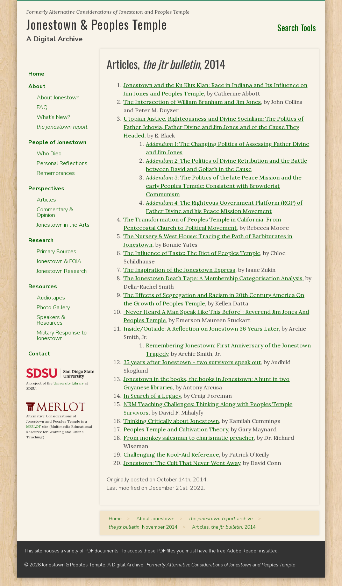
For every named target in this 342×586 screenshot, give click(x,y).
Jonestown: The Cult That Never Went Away (181, 462)
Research (41, 240)
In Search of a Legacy (152, 395)
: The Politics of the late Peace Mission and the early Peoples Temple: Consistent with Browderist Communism (223, 186)
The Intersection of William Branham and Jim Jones (192, 101)
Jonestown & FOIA (59, 261)
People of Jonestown (57, 142)
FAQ (42, 107)
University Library (69, 383)
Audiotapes (51, 298)
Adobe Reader (242, 551)
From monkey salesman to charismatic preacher (188, 437)
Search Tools (296, 27)
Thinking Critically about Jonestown (171, 420)
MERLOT (33, 426)
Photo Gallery (53, 307)
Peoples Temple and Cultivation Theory (175, 429)
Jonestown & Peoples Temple (96, 24)
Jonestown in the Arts (63, 225)
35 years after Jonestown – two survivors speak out (192, 362)
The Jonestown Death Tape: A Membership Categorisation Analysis (212, 278)
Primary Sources (56, 251)
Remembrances (56, 173)
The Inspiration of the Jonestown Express (179, 269)
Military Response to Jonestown (62, 335)
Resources (42, 286)
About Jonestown (58, 97)
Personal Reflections (62, 163)
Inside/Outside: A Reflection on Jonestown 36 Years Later (201, 328)
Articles (46, 200)
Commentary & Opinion (55, 212)
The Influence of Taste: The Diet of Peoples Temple (191, 252)
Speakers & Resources (51, 320)
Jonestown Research (62, 271)
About (36, 86)
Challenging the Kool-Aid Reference (171, 454)
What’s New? (53, 117)
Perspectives (46, 188)
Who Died (49, 153)
